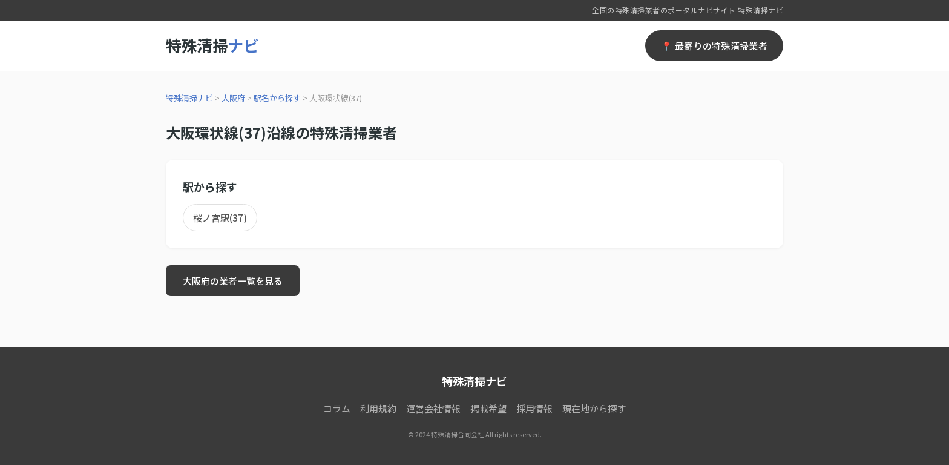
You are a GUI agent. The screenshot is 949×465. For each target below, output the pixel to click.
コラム (336, 408)
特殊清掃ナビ (189, 98)
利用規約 (378, 408)
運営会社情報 (433, 408)
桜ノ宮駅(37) (220, 217)
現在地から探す (594, 408)
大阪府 (233, 98)
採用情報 (534, 408)
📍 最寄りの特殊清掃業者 (714, 45)
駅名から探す (277, 98)
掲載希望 (488, 408)
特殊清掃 (212, 45)
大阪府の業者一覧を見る (233, 280)
